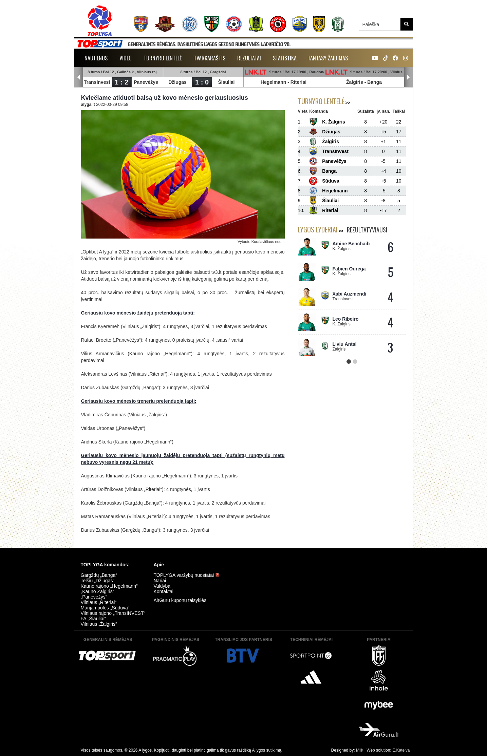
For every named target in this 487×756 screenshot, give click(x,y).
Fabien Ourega (349, 268)
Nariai (160, 580)
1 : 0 (202, 82)
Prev (78, 77)
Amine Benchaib (351, 243)
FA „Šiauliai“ (93, 618)
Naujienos (96, 58)
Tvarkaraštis (209, 58)
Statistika (285, 58)
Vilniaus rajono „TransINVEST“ (113, 613)
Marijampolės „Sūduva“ (105, 607)
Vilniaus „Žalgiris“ (99, 624)
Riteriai (298, 82)
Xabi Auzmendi (350, 294)
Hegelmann (273, 82)
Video (125, 58)
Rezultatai (249, 58)
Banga (375, 82)
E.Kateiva (401, 750)
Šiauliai (226, 82)
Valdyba (162, 586)
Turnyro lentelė (163, 58)
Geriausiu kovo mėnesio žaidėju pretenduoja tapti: (138, 313)
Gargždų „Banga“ (99, 575)
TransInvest (97, 82)
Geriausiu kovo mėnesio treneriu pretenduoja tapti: (138, 401)
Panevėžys (146, 82)
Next (408, 77)
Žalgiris (354, 82)
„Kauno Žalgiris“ (97, 591)
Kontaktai (163, 591)
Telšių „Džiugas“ (98, 580)
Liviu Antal (345, 344)
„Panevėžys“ (94, 597)
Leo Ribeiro (346, 319)
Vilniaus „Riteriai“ (99, 602)
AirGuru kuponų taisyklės (180, 600)
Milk (359, 750)
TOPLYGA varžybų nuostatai (187, 575)
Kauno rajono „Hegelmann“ (109, 586)
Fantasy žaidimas (328, 58)
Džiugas (178, 82)
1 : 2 (121, 82)
